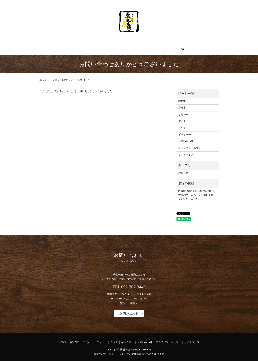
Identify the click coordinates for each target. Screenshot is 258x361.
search (196, 47)
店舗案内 (83, 47)
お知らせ (183, 170)
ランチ (138, 47)
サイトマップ (185, 151)
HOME (66, 47)
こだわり (102, 47)
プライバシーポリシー (190, 145)
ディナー (121, 47)
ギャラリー (157, 47)
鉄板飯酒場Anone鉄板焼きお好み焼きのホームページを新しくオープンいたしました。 (197, 192)
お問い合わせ (180, 47)
